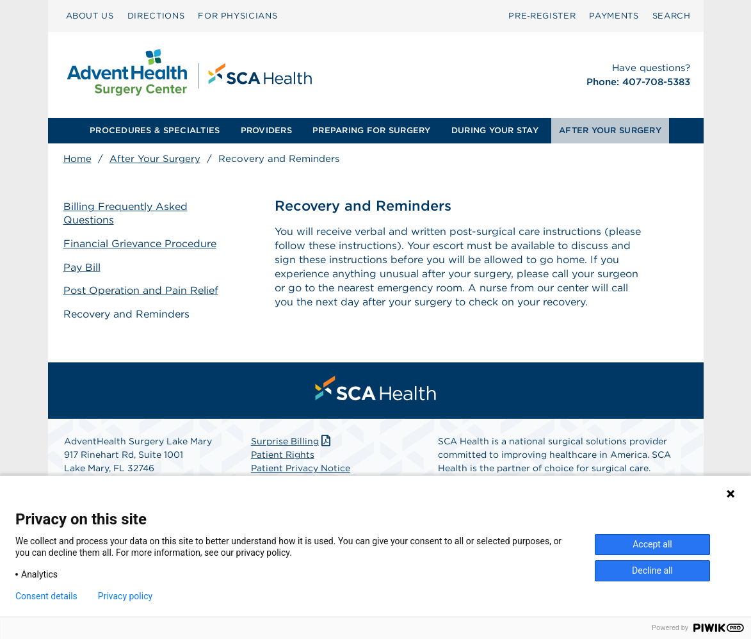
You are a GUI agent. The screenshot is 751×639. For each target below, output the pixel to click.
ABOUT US (90, 15)
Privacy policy (125, 596)
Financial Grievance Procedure (139, 244)
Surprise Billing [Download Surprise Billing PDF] (292, 441)
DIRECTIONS (156, 15)
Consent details (46, 596)
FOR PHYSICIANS (237, 15)
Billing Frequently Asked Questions (125, 213)
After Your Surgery (154, 159)
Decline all (652, 570)
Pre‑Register (542, 15)
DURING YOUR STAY (494, 130)
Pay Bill (82, 267)
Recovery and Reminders (126, 314)
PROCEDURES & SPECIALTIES (155, 130)
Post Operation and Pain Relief (140, 290)
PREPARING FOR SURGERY (371, 130)
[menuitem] (90, 16)
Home (77, 159)
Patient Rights (282, 454)
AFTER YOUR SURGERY (610, 130)
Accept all (652, 544)
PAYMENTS (613, 15)
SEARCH (671, 15)
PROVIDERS (266, 130)
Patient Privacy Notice (300, 468)
